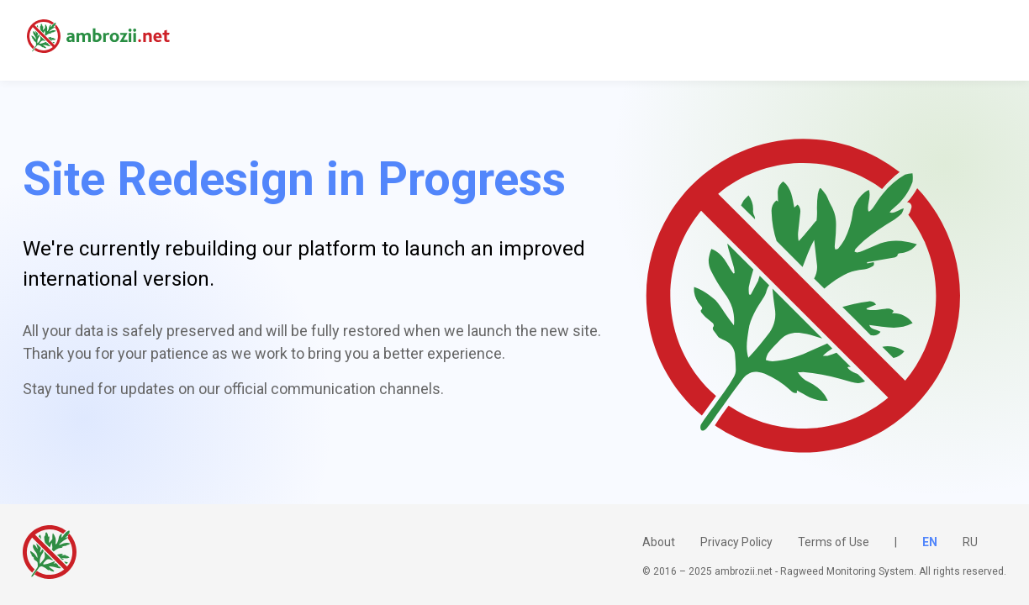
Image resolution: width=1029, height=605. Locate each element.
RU (970, 542)
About (658, 542)
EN (929, 542)
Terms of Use (833, 542)
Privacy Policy (736, 542)
